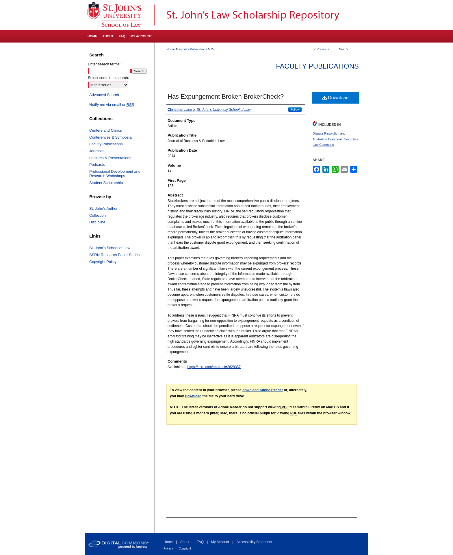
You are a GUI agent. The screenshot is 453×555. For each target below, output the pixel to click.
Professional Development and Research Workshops (114, 173)
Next (342, 49)
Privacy (168, 548)
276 (213, 49)
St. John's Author (103, 208)
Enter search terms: (104, 64)
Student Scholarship (106, 183)
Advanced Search (104, 95)
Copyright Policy (102, 262)
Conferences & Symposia (110, 137)
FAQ (200, 542)
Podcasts (97, 164)
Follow (295, 109)
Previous (323, 49)
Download (335, 97)
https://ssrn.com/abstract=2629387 (214, 367)
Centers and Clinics (105, 130)
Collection (97, 215)
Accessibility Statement (254, 542)
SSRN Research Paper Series (114, 255)
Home (170, 49)
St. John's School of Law (109, 248)
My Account (220, 542)
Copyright (185, 548)
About (184, 542)
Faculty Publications (193, 49)
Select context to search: (108, 78)
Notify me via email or (111, 104)
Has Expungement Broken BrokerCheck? (226, 96)
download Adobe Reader (262, 390)
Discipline (97, 222)
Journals (96, 151)
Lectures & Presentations (110, 158)
